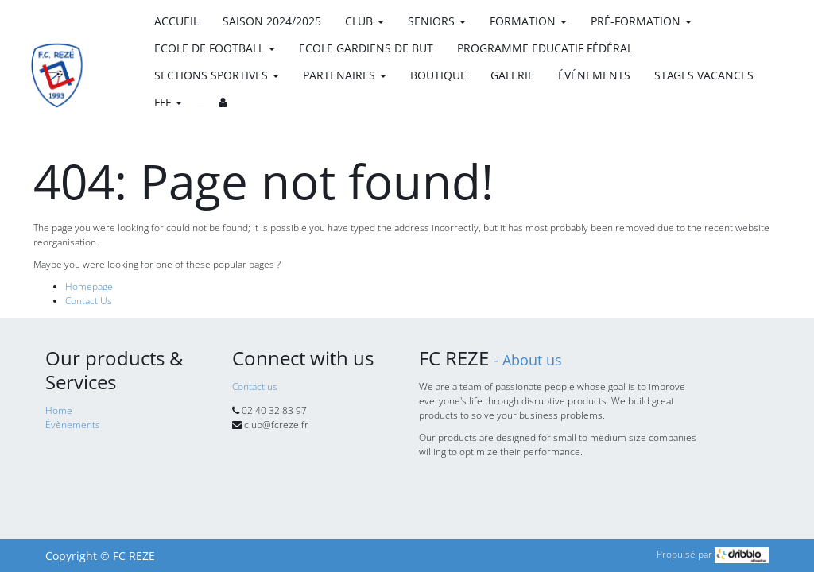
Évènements (72, 424)
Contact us (254, 386)
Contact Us (88, 300)
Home (58, 410)
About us (532, 359)
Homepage (89, 286)
